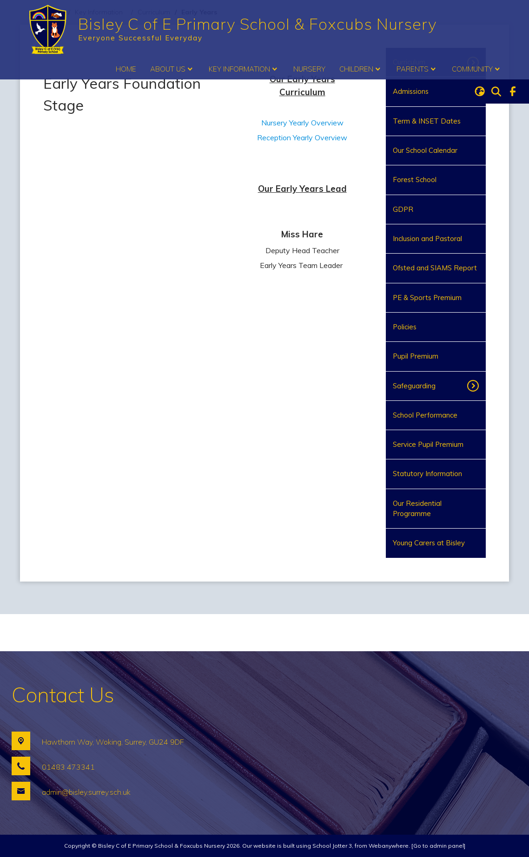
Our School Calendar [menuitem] (425, 150)
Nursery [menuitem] (309, 69)
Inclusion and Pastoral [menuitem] (427, 238)
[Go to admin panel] (438, 845)
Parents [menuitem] (417, 69)
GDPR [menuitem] (403, 209)
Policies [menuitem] (405, 326)
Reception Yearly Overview (302, 137)
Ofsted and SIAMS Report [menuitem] (435, 267)
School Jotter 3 (332, 845)
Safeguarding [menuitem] (414, 385)
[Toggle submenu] (476, 386)
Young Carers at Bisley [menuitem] (429, 542)
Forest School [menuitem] (414, 179)
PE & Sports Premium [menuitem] (427, 297)
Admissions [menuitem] (411, 91)
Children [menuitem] (361, 69)
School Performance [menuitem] (425, 415)
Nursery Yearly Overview (302, 122)
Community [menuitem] (477, 69)
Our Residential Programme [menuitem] (417, 508)
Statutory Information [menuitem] (427, 473)
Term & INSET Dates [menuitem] (427, 121)
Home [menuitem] (126, 69)
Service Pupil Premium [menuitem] (428, 444)
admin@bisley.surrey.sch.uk (86, 792)
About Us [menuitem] (172, 69)
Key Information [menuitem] (244, 69)
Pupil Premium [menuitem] (415, 356)
